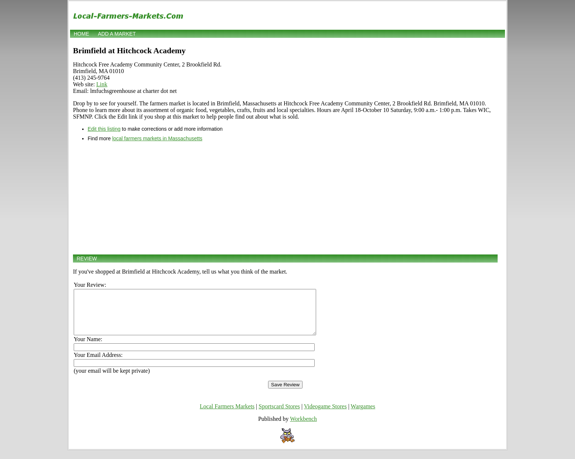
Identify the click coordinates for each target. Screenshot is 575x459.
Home (81, 34)
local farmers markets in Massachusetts (157, 138)
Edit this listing (104, 129)
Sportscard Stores (279, 415)
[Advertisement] (285, 198)
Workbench (303, 427)
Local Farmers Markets (227, 415)
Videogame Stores (325, 415)
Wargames (363, 415)
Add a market (117, 34)
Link (101, 84)
